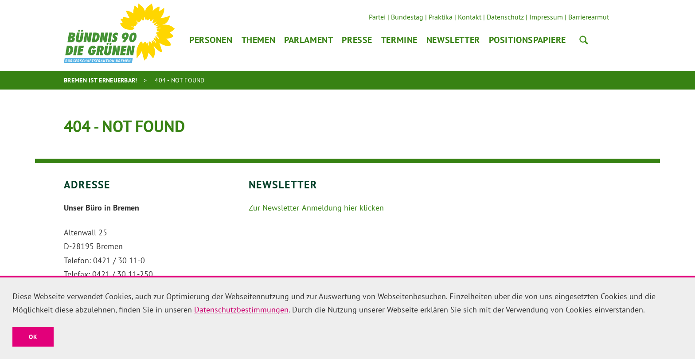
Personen (211, 40)
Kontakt (469, 16)
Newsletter (453, 40)
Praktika (441, 16)
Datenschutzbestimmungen (241, 309)
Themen (258, 40)
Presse (357, 40)
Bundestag (407, 16)
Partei (377, 16)
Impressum (546, 16)
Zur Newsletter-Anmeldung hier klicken (316, 208)
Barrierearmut (588, 16)
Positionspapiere (527, 40)
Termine (399, 40)
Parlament (308, 40)
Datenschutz (505, 16)
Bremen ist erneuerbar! (100, 80)
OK (33, 337)
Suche (583, 40)
